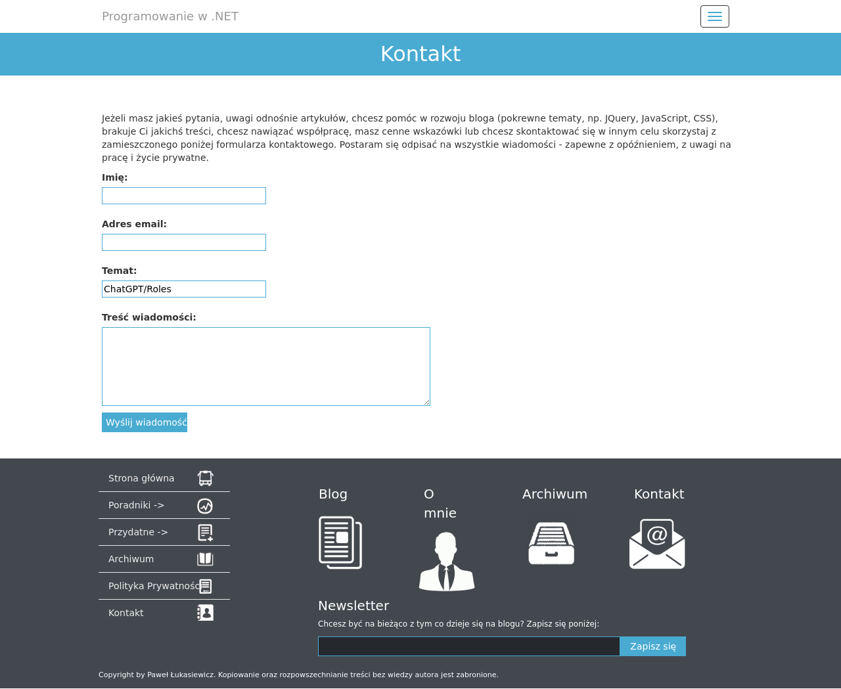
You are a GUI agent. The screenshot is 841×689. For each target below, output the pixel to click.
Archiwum (131, 559)
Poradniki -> (136, 505)
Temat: (119, 270)
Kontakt (126, 613)
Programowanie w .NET (170, 16)
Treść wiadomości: (149, 317)
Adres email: (134, 224)
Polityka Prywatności (155, 586)
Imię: (115, 177)
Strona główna (141, 478)
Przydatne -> (138, 532)
